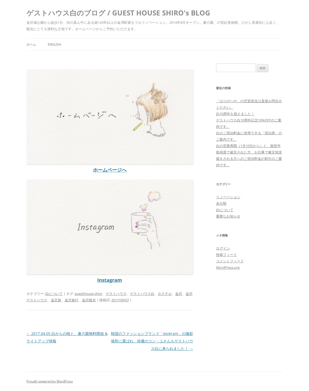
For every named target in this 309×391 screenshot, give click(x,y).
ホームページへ (110, 170)
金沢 (178, 293)
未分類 (221, 203)
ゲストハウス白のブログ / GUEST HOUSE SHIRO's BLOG (118, 13)
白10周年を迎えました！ (235, 113)
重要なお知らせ (228, 216)
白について (54, 293)
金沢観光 (89, 300)
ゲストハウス (116, 293)
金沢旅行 (72, 300)
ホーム (31, 44)
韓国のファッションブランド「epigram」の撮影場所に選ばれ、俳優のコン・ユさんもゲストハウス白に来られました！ (152, 341)
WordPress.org (228, 267)
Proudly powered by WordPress (49, 381)
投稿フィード (226, 254)
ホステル (165, 293)
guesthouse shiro (88, 293)
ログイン (223, 248)
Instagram (109, 280)
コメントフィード (230, 261)
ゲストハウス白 (142, 293)
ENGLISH (54, 44)
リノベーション (228, 197)
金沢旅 (56, 300)
